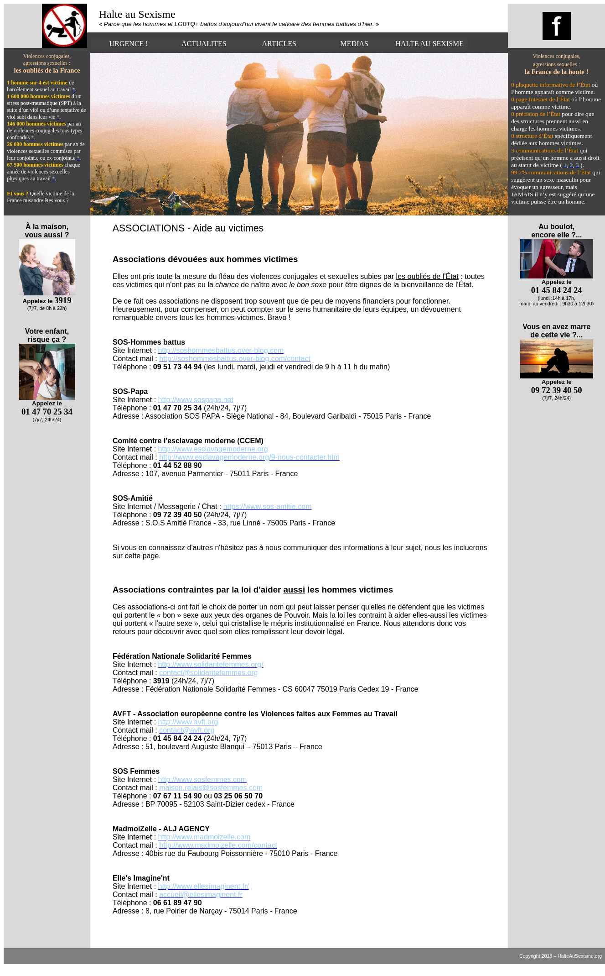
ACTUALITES (204, 43)
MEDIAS (354, 43)
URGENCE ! (128, 43)
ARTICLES (279, 43)
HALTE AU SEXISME (429, 43)
